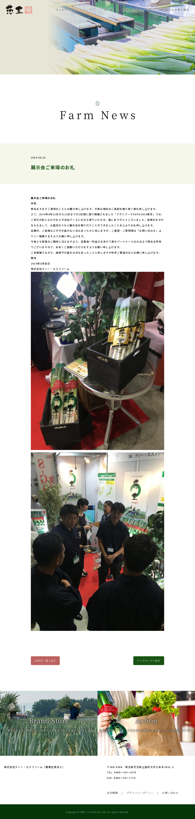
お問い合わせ (170, 792)
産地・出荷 (130, 9)
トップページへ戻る (148, 660)
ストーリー (87, 9)
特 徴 (108, 9)
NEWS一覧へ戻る (45, 660)
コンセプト (63, 9)
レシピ (151, 9)
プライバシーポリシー (140, 792)
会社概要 (112, 792)
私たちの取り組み (177, 9)
